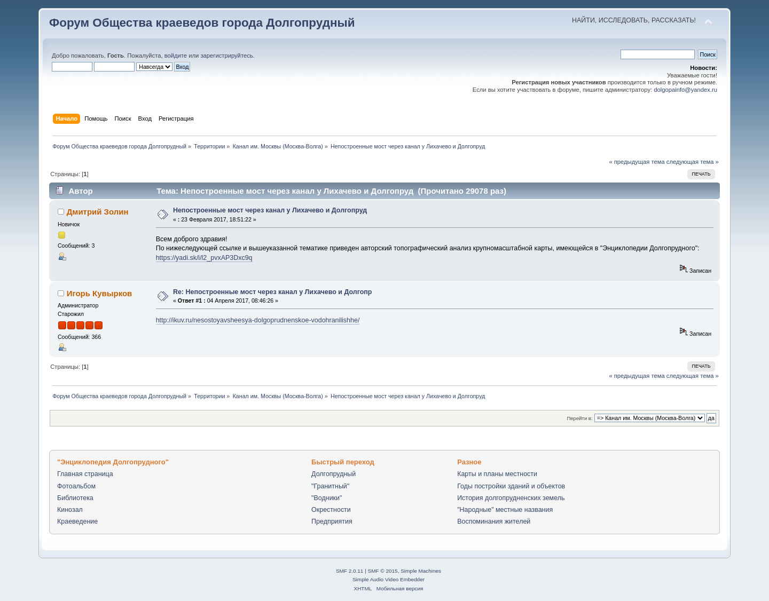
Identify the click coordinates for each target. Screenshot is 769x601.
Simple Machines (421, 571)
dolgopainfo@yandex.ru (685, 89)
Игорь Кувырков (99, 293)
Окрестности (331, 509)
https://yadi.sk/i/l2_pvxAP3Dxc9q (204, 258)
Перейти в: (579, 418)
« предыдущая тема (636, 162)
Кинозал (70, 509)
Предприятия (331, 521)
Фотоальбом (76, 486)
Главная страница (85, 474)
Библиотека (75, 498)
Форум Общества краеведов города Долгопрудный (202, 22)
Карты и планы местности (497, 474)
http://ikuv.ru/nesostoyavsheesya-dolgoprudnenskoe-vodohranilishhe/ (258, 320)
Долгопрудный (333, 474)
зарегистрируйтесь (226, 55)
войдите (175, 55)
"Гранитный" (330, 486)
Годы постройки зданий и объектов (511, 486)
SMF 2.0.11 (350, 571)
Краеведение (77, 521)
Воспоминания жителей (493, 521)
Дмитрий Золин (98, 211)
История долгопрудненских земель (510, 498)
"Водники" (326, 498)
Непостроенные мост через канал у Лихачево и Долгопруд (270, 210)
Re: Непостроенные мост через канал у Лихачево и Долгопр (272, 292)
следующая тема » (692, 162)
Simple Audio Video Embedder (388, 579)
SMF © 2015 (383, 571)
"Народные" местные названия (505, 509)
